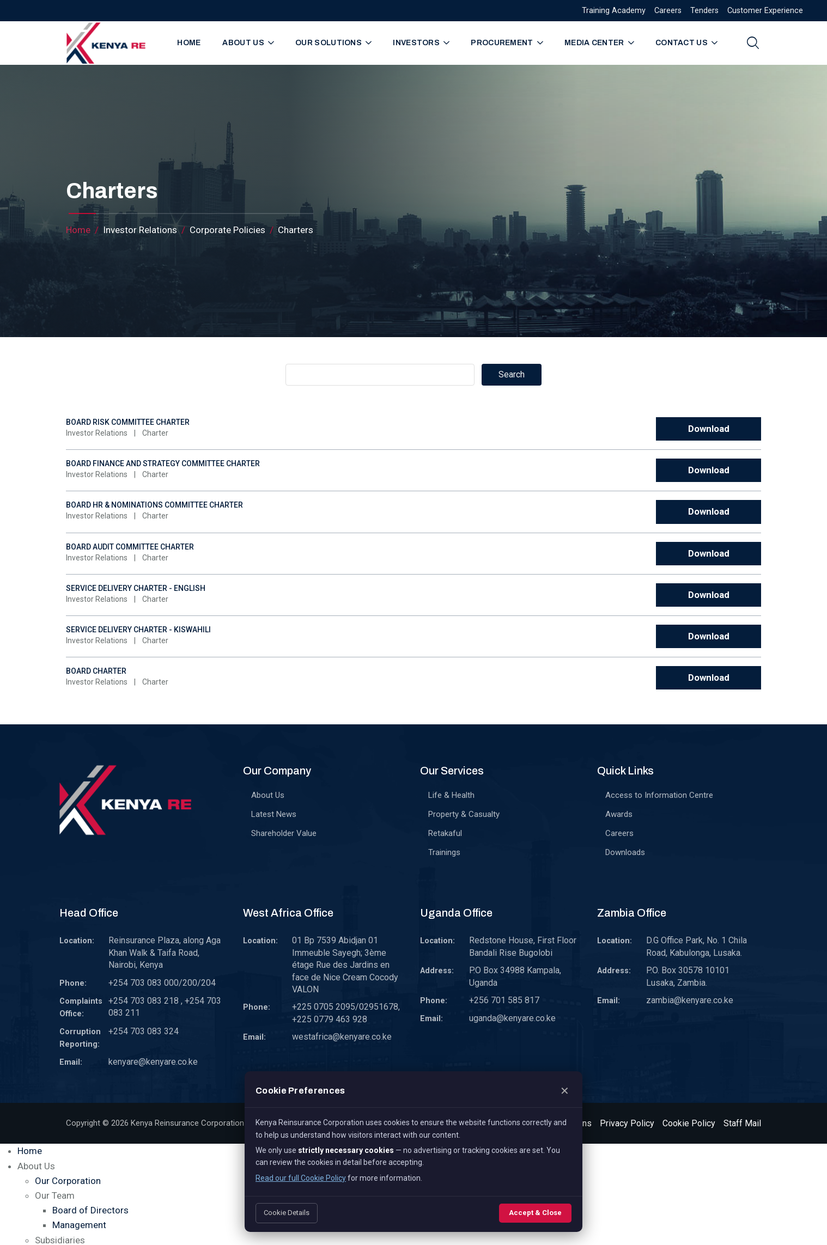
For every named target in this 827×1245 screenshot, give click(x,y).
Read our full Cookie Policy (301, 1178)
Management (79, 1224)
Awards (619, 814)
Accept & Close (535, 1213)
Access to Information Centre (659, 795)
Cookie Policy (688, 1123)
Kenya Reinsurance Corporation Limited (201, 1123)
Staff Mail (742, 1123)
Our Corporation (68, 1180)
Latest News (273, 814)
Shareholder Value (284, 833)
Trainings (444, 852)
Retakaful (445, 833)
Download (708, 428)
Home (188, 43)
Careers (668, 10)
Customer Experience (765, 10)
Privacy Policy (627, 1123)
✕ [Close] (564, 1090)
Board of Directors (90, 1210)
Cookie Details (286, 1213)
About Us (267, 795)
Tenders (704, 10)
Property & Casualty (464, 814)
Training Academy (614, 10)
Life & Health (451, 795)
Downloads (625, 852)
